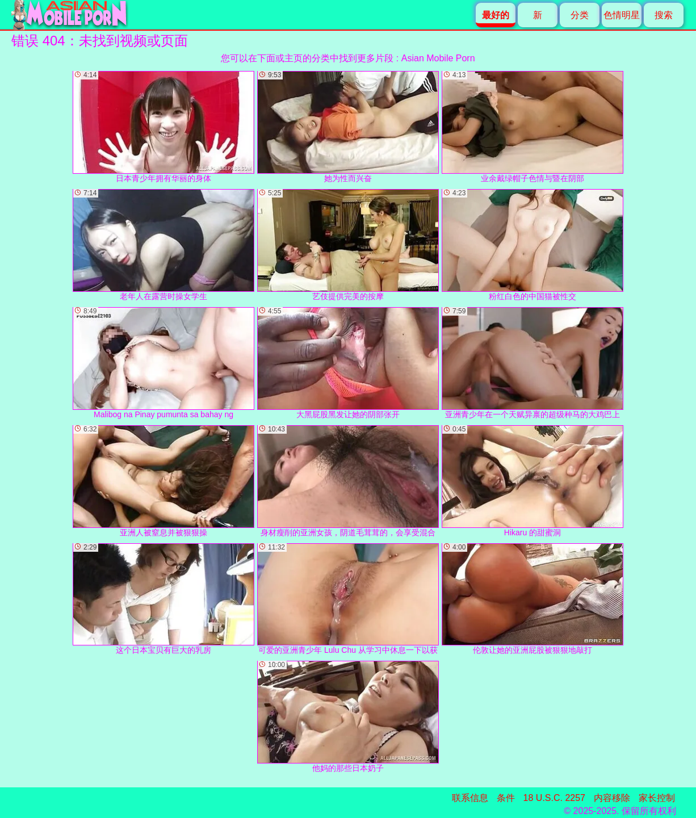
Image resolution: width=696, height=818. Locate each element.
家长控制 (657, 798)
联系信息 (470, 798)
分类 (580, 15)
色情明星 (621, 15)
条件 (506, 798)
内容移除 (612, 798)
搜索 (664, 15)
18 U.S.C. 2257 (554, 798)
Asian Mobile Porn (438, 58)
